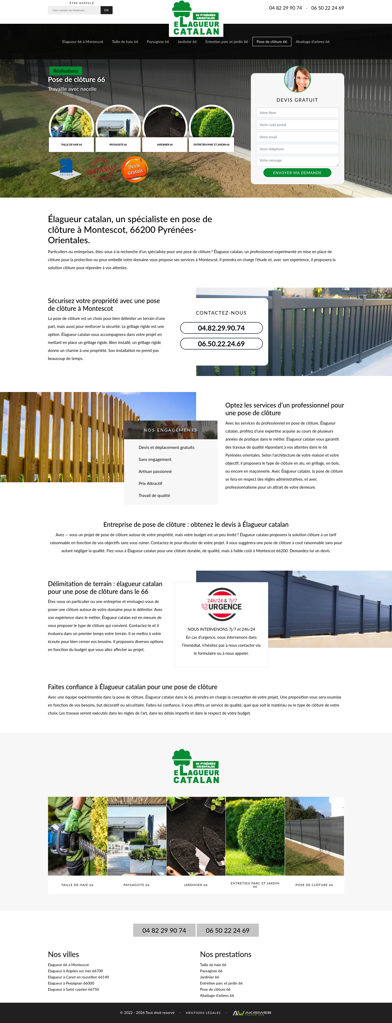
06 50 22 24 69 (327, 8)
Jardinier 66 (187, 41)
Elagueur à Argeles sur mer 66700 (75, 971)
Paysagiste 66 (158, 41)
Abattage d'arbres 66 (313, 41)
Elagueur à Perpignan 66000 (71, 983)
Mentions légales (203, 1013)
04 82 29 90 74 (285, 8)
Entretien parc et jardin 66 (226, 41)
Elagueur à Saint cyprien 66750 (73, 989)
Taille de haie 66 (125, 41)
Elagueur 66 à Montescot (83, 41)
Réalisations (65, 71)
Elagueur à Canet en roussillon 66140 (78, 977)
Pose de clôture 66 (272, 41)
